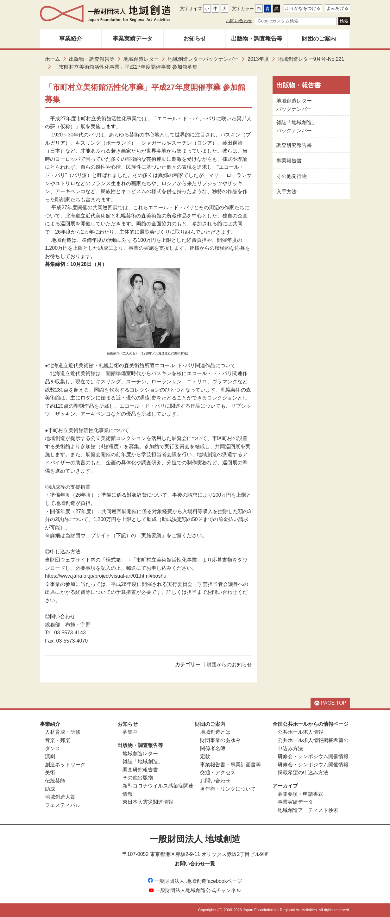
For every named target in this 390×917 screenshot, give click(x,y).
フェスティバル (62, 805)
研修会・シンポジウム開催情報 (313, 756)
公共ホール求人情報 (300, 732)
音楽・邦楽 (57, 740)
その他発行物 (291, 176)
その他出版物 (138, 777)
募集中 (130, 732)
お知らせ (194, 38)
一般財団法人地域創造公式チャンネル (195, 890)
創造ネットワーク (65, 764)
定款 (205, 756)
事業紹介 (70, 38)
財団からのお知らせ (229, 664)
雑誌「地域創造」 (143, 761)
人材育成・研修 (62, 732)
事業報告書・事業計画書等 (230, 764)
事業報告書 (289, 160)
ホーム (52, 59)
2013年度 (258, 59)
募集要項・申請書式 (300, 794)
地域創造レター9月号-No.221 (311, 59)
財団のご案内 (319, 38)
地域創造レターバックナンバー (203, 59)
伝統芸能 (55, 780)
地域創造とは (215, 732)
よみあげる (337, 8)
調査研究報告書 (294, 145)
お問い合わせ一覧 (195, 863)
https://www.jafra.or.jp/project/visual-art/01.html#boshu (105, 576)
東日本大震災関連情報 (148, 802)
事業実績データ (133, 38)
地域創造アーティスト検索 (308, 810)
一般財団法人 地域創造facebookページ (195, 881)
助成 (50, 789)
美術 (50, 772)
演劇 (50, 756)
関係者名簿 (212, 748)
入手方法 (286, 191)
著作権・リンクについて (228, 789)
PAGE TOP (330, 703)
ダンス (52, 748)
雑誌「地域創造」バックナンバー (296, 126)
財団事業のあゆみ (220, 740)
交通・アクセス (218, 772)
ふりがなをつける (303, 8)
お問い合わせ (239, 20)
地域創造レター (141, 59)
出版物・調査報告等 (256, 38)
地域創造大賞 (60, 797)
